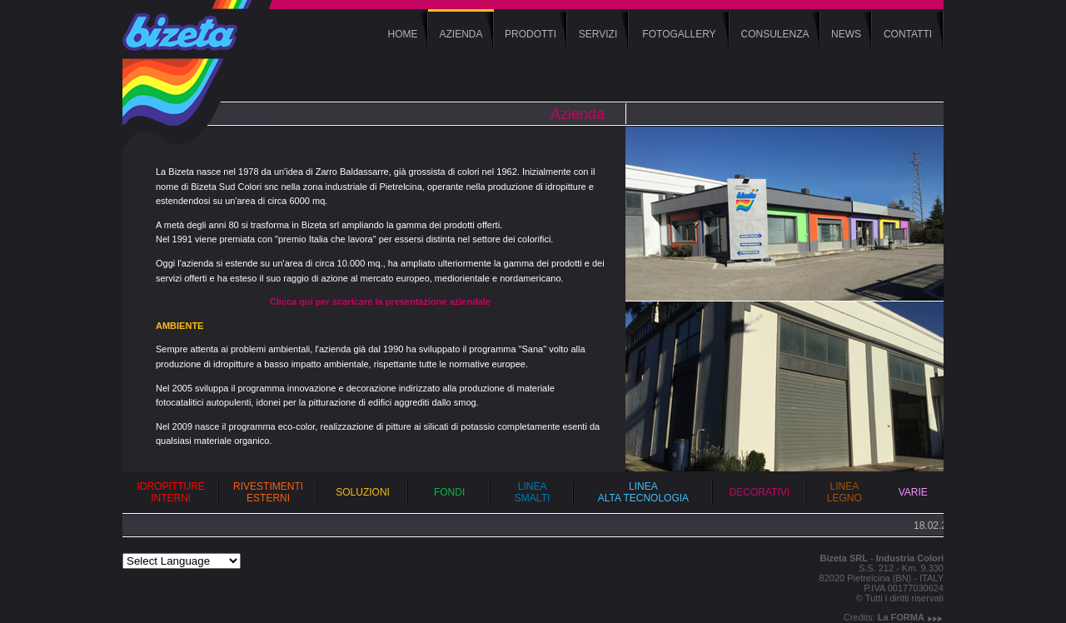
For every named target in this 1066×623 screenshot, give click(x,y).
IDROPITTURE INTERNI (171, 492)
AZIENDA (460, 34)
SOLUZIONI (363, 492)
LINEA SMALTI (532, 492)
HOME (403, 34)
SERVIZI (598, 34)
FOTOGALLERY (678, 34)
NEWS (846, 34)
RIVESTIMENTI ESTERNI (268, 492)
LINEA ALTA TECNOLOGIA (643, 492)
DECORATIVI (760, 492)
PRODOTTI (530, 34)
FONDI (449, 492)
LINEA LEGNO (844, 492)
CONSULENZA (774, 34)
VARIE (913, 492)
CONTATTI (908, 34)
